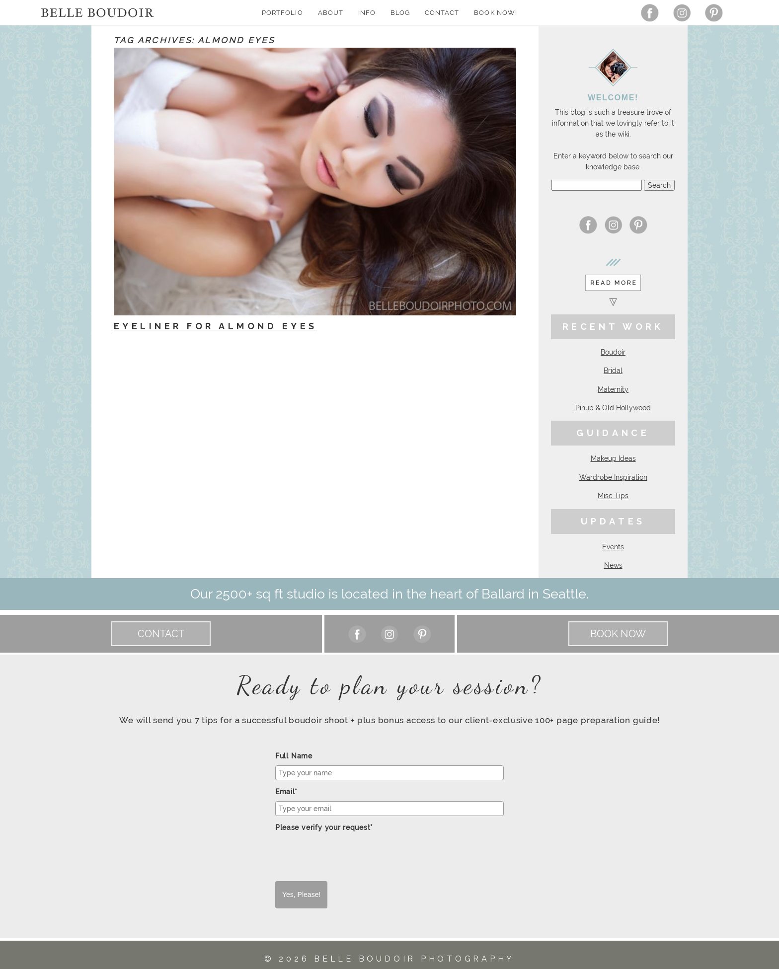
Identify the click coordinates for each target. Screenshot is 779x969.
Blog (400, 12)
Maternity (613, 389)
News (613, 565)
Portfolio (282, 12)
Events (613, 547)
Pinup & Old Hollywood (613, 408)
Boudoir (613, 352)
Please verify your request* (324, 827)
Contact (442, 12)
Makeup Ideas (613, 458)
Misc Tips (613, 496)
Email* (286, 792)
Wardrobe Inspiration (613, 477)
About (330, 12)
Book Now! (495, 12)
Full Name (293, 756)
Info (367, 12)
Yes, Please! (301, 894)
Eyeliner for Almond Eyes (215, 326)
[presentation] (350, 856)
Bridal (613, 370)
